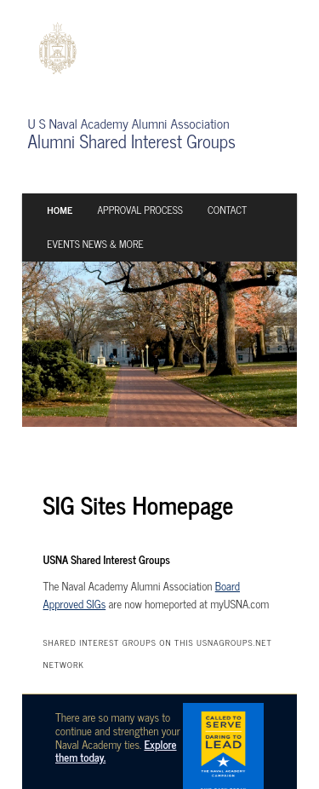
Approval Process (139, 209)
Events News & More (95, 243)
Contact (227, 209)
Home (59, 209)
